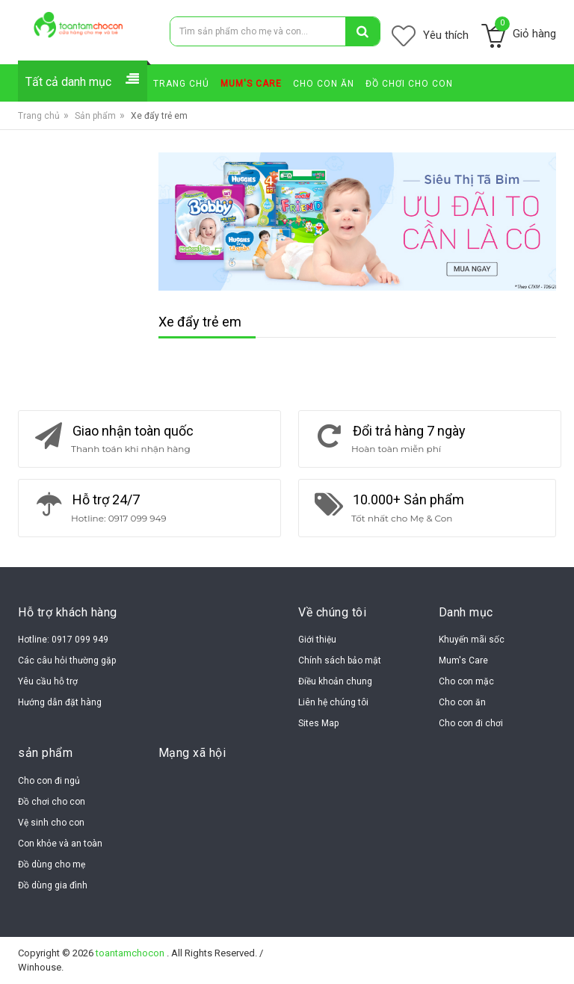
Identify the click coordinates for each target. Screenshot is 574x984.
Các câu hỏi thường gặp (67, 660)
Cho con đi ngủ (49, 781)
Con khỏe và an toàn (60, 843)
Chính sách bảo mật (339, 660)
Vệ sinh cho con (51, 822)
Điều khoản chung (335, 681)
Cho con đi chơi (471, 723)
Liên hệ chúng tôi (333, 702)
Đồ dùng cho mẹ (51, 864)
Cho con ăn (462, 702)
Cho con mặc (466, 681)
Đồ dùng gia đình (52, 885)
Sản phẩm (95, 116)
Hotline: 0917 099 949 (63, 639)
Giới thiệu (317, 639)
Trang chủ (39, 116)
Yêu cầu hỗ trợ (48, 681)
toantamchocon (131, 953)
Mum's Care (463, 660)
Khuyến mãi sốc (471, 639)
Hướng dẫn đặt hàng (60, 702)
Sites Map (318, 723)
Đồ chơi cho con (51, 801)
